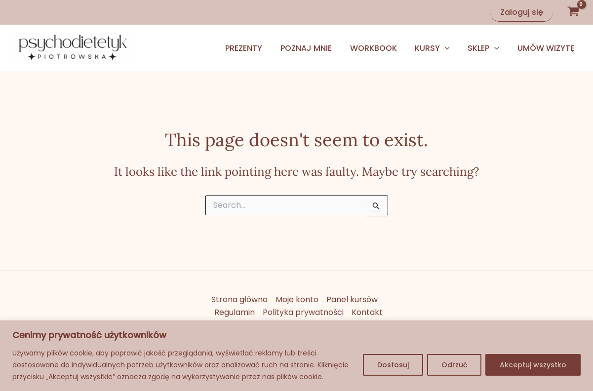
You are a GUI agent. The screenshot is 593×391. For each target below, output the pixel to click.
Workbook (381, 48)
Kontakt (367, 312)
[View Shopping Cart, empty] (573, 12)
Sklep (487, 48)
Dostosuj (393, 365)
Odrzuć (454, 365)
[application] (451, 48)
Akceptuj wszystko (533, 365)
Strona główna (239, 299)
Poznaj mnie (316, 48)
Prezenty (256, 48)
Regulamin (234, 312)
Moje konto (297, 299)
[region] (296, 355)
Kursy (438, 48)
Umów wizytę (546, 48)
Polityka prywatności (303, 312)
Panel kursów (352, 299)
